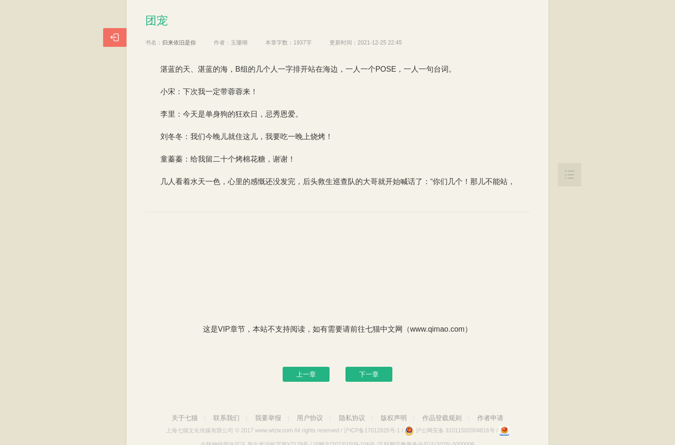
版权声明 (394, 418)
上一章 (306, 374)
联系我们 (226, 418)
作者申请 (490, 418)
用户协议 (310, 418)
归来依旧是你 (179, 42)
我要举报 (268, 418)
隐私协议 (352, 418)
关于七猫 (185, 418)
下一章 (369, 374)
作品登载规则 (442, 418)
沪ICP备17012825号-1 (372, 430)
